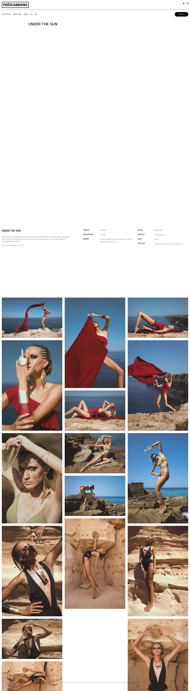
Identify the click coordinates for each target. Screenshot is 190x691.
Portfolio (6, 14)
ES (31, 14)
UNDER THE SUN (42, 24)
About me (17, 14)
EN (36, 14)
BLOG (26, 14)
